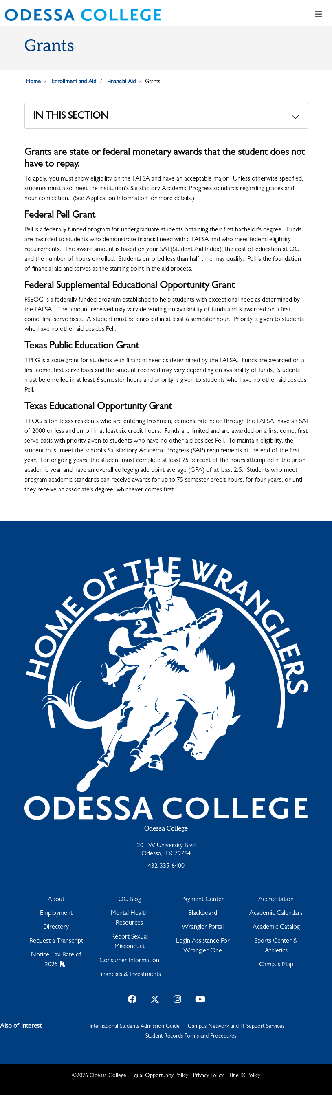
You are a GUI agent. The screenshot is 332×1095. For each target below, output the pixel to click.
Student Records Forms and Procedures (190, 1036)
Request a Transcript (56, 941)
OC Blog (129, 900)
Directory (56, 927)
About (56, 900)
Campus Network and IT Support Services (236, 1026)
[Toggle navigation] (318, 15)
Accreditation (276, 900)
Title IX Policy (244, 1076)
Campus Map (276, 965)
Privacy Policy (208, 1076)
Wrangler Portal (203, 927)
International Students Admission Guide (135, 1026)
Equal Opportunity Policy (159, 1076)
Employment (56, 913)
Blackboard (202, 913)
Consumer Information (129, 961)
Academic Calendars (276, 913)
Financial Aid (121, 82)
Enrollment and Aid (74, 82)
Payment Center (202, 900)
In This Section (70, 117)
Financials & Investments (129, 975)
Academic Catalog (276, 927)
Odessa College (166, 829)
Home (33, 82)
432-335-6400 (166, 866)
